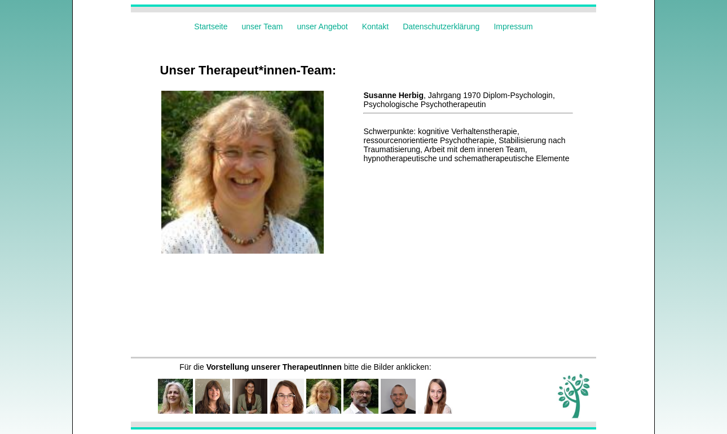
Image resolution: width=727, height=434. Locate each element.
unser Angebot (322, 26)
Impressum (513, 26)
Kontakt (375, 26)
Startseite (210, 26)
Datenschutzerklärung (441, 26)
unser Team (262, 26)
